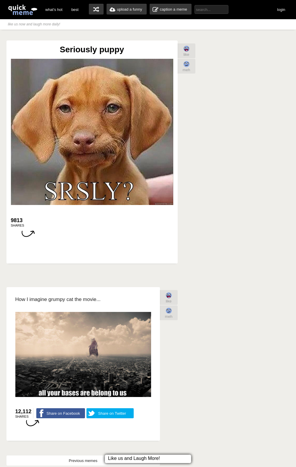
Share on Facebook (63, 413)
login (281, 9)
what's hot (54, 9)
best (75, 9)
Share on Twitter (112, 413)
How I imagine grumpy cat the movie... (58, 299)
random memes (96, 9)
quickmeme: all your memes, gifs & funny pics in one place (22, 9)
